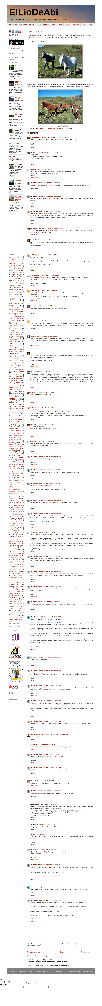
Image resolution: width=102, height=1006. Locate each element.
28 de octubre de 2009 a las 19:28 (51, 513)
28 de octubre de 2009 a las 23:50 (46, 824)
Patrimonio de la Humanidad (16, 521)
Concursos (12, 339)
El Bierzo (11, 356)
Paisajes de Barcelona (15, 462)
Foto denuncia (20, 378)
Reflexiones (12, 547)
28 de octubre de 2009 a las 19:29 (47, 532)
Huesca (12, 395)
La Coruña (16, 406)
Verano (21, 608)
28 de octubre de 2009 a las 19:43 (51, 685)
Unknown (33, 169)
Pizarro (32, 781)
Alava (11, 267)
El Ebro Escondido (19, 356)
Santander (19, 568)
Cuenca (15, 345)
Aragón (11, 276)
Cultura (15, 348)
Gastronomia (20, 384)
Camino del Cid (16, 313)
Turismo (66, 128)
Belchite (10, 296)
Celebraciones (75, 24)
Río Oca (20, 557)
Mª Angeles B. (34, 306)
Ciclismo (11, 336)
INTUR (20, 401)
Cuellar (10, 345)
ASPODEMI (11, 285)
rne (9, 561)
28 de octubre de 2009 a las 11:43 (47, 336)
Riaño (16, 553)
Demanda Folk (12, 349)
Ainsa (22, 265)
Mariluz (32, 744)
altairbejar (33, 441)
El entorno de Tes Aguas (18, 97)
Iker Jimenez (14, 396)
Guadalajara (19, 389)
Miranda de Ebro (18, 435)
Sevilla (20, 575)
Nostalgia (11, 455)
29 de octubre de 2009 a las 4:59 (45, 834)
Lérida (13, 417)
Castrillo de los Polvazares (17, 327)
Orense (10, 461)
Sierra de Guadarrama (14, 580)
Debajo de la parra (14, 143)
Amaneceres (12, 272)
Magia (19, 425)
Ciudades (53, 24)
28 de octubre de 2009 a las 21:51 (59, 734)
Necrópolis (11, 453)
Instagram (11, 401)
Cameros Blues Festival (18, 309)
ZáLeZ (32, 371)
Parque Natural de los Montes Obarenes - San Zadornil (16, 495)
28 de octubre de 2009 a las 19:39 (51, 617)
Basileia (32, 353)
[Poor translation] (5, 985)
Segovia (11, 571)
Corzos (20, 339)
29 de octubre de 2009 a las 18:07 (51, 864)
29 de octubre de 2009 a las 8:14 (48, 849)
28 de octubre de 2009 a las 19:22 (51, 456)
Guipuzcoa (11, 391)
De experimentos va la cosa (18, 67)
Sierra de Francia (13, 577)
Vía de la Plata (12, 613)
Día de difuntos (19, 164)
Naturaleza (46, 24)
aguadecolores (34, 290)
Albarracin (19, 266)
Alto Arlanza (18, 270)
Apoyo (15, 274)
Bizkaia (22, 298)
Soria (10, 588)
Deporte (21, 349)
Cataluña (38, 24)
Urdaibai (10, 599)
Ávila (10, 291)
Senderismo (59, 128)
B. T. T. (15, 291)
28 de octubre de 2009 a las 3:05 (49, 290)
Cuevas (21, 346)
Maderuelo (21, 423)
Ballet (20, 291)
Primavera (12, 536)
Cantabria (11, 315)
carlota (32, 392)
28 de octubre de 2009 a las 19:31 (51, 571)
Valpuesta (13, 608)
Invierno (11, 403)
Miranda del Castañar (15, 437)
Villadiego (16, 617)
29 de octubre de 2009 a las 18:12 (51, 900)
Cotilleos (10, 341)
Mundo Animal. (35, 275)
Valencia (16, 599)
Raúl (31, 424)
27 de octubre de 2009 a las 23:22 (51, 196)
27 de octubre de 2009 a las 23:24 (51, 211)
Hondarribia (15, 393)
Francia (20, 380)
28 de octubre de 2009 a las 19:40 (51, 657)
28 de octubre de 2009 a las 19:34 (51, 601)
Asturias (11, 287)
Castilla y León (23, 24)
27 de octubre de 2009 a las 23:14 (48, 152)
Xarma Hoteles (18, 621)
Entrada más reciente (35, 952)
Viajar (70, 128)
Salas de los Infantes (19, 564)
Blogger (90, 971)
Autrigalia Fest (12, 289)
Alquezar (11, 270)
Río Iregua (12, 156)
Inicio (62, 952)
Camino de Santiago (17, 311)
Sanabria (13, 566)
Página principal (13, 24)
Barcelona (11, 292)
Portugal (12, 532)
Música (19, 448)
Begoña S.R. (34, 152)
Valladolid (14, 601)
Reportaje (19, 549)
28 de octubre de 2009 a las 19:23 (51, 470)
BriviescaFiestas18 (13, 301)
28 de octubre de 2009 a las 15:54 (44, 392)
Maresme (11, 433)
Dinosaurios (14, 351)
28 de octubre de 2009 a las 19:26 (51, 500)
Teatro (18, 589)
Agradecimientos (13, 265)
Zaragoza (18, 623)
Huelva (22, 393)
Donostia (13, 355)
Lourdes (10, 423)
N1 (9, 450)
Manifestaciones (13, 428)
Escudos (11, 363)
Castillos (21, 325)
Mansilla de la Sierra (14, 430)
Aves (20, 289)
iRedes (19, 402)
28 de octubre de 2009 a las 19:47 (51, 721)
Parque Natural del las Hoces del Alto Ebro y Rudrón (16, 511)
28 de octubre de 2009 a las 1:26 (49, 275)
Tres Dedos (18, 180)
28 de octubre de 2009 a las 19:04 (43, 424)
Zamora (11, 623)
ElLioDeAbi (33, 12)
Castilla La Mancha (15, 318)
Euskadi (18, 365)
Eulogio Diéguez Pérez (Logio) (39, 734)
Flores (10, 376)
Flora (18, 375)
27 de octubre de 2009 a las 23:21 (51, 182)
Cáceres (11, 307)
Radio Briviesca (18, 541)
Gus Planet (33, 532)
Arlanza (12, 278)
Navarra (11, 452)
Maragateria (19, 432)
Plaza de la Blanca (18, 82)
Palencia (11, 464)
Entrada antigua (87, 952)
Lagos (18, 410)
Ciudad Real (18, 336)
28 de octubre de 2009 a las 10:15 (43, 321)
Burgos (60, 24)
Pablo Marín (34, 336)
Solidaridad (19, 586)
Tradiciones (12, 593)
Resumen (18, 551)
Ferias (10, 371)
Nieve (19, 453)
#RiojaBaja (11, 261)
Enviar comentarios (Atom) (42, 956)
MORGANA (33, 240)
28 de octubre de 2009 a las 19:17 (46, 441)
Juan (31, 321)
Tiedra (10, 591)
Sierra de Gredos (17, 579)
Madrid (12, 425)
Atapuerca (19, 287)
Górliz (21, 387)
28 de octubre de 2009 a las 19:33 (51, 586)
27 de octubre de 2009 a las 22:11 (58, 137)
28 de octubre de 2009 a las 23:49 (46, 804)
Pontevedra (21, 530)
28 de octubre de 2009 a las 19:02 (43, 407)
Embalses (15, 358)
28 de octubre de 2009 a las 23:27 (51, 790)
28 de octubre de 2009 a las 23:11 (45, 781)
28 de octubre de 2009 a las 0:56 (47, 240)
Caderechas (19, 307)
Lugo (15, 423)
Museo (12, 448)
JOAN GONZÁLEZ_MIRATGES (39, 137)
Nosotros (84, 24)
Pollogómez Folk (12, 530)
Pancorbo (18, 464)
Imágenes (40, 128)
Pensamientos (14, 523)
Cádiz (10, 309)
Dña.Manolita (34, 849)
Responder (33, 147)
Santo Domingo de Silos (15, 569)
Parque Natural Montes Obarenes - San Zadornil (16, 518)
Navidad (18, 452)
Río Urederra (12, 559)
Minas (10, 435)
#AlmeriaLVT (12, 256)
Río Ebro (11, 557)
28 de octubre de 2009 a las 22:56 (51, 767)
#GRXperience (12, 259)
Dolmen (22, 353)
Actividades (12, 263)
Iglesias (18, 395)
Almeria (19, 268)
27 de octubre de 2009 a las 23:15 (46, 169)
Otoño (18, 461)
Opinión (21, 457)
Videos (21, 615)
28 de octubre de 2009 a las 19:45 (51, 700)
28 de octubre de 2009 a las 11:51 (45, 353)
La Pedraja (17, 408)
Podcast (19, 529)
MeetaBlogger (18, 433)
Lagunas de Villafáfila (14, 412)
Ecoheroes (19, 355)
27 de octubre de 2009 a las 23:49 (53, 228)
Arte (17, 280)
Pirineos (22, 527)
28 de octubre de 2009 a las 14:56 (44, 371)
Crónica (12, 344)
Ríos (19, 559)
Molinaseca (18, 439)
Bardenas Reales (18, 294)
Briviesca (67, 24)
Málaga (10, 426)
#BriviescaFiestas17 (14, 257)
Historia (21, 391)
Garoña (10, 384)
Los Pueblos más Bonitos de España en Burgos (19, 198)
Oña (15, 457)
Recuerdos (19, 545)
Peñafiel (22, 523)
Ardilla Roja (34, 255)
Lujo (31, 407)
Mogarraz (11, 439)
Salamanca (11, 562)
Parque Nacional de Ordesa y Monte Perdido (16, 477)
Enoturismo (11, 360)
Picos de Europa (14, 525)
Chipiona (11, 334)
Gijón (16, 387)
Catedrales (12, 330)
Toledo (18, 591)
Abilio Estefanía (35, 182)
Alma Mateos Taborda (37, 228)
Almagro (10, 268)
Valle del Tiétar (20, 606)
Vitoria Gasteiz (14, 619)
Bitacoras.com (12, 298)
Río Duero (19, 555)
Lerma (19, 417)
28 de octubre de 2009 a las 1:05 (47, 255)
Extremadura (12, 369)
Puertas (16, 538)
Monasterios (12, 441)
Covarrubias (18, 341)
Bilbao (18, 296)
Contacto (91, 24)
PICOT (15, 527)
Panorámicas (12, 466)
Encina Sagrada (19, 129)
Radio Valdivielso (12, 543)
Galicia (18, 382)
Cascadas (18, 316)
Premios (18, 534)
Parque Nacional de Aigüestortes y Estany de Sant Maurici (16, 468)
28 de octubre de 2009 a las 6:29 (48, 306)
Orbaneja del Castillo (16, 459)
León (22, 416)
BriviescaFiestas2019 (14, 303)
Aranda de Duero (20, 276)
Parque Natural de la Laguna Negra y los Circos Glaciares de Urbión (16, 486)
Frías (10, 382)
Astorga (19, 285)
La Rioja (31, 24)
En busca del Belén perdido (18, 113)
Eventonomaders (12, 367)
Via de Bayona (17, 610)
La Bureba (20, 405)
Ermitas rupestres (16, 362)
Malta (18, 426)
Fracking (13, 380)
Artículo (11, 282)
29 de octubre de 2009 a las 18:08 (51, 887)
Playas (12, 529)
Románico (14, 561)
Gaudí (13, 385)
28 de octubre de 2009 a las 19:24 (51, 483)
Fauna (35, 128)
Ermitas (21, 360)
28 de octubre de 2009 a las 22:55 (51, 754)
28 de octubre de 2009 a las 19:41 (51, 670)
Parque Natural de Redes (15, 498)
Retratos (10, 553)
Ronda (20, 561)
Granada (11, 389)
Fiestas (21, 371)
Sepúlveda (15, 575)
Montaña (46, 128)
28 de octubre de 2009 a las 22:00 (45, 744)
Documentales (14, 353)
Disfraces (21, 351)
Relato (22, 547)
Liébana (10, 419)
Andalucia (21, 272)
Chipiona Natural (18, 334)
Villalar (22, 617)
